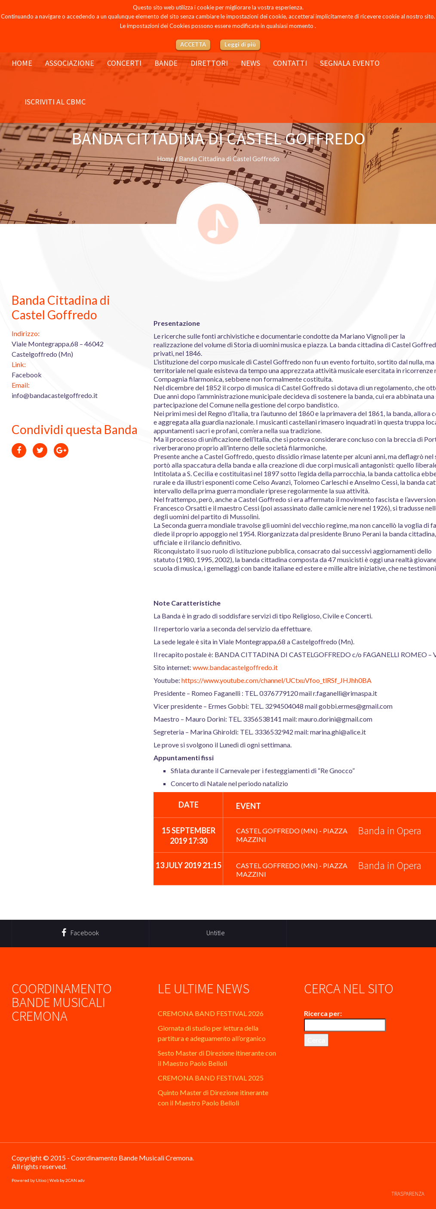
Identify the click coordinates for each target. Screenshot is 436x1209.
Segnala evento (350, 63)
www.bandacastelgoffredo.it (235, 667)
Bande (166, 63)
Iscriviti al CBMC (55, 102)
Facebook (27, 374)
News (250, 63)
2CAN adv (75, 1180)
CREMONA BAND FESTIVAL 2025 (211, 1078)
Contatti (290, 63)
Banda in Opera (389, 830)
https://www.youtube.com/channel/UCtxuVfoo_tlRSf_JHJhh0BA (276, 680)
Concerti (124, 63)
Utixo (41, 1180)
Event (248, 806)
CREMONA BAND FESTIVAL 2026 (211, 1013)
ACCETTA (193, 44)
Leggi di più (240, 44)
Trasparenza (407, 1193)
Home (22, 63)
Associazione (69, 63)
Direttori (209, 63)
